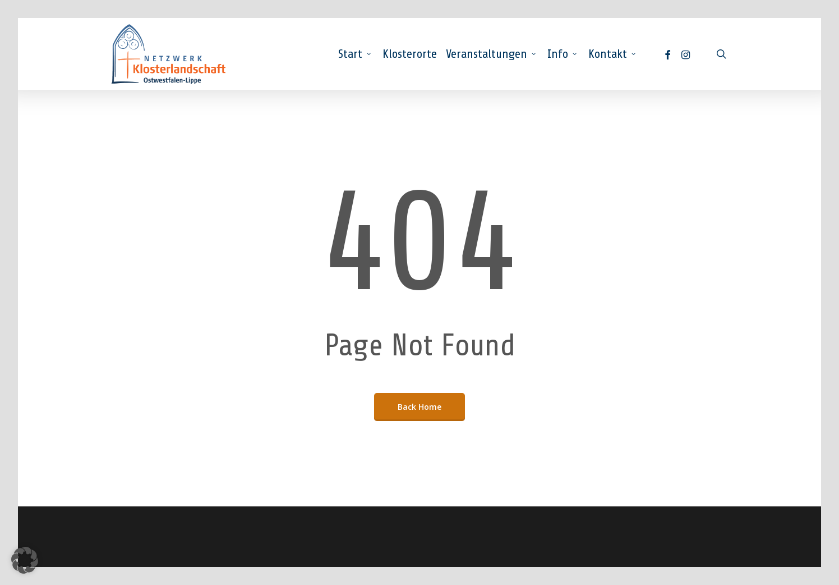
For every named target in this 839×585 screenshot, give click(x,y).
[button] (24, 560)
